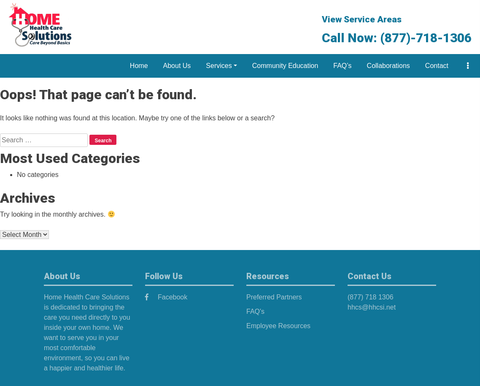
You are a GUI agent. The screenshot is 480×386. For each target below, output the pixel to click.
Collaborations (388, 65)
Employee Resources (278, 325)
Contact (436, 65)
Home (139, 65)
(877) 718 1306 (371, 297)
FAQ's (255, 311)
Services (219, 65)
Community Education (285, 65)
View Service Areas (362, 19)
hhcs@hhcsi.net (372, 307)
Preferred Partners (274, 297)
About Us (177, 65)
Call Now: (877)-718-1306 (397, 37)
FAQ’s (342, 65)
